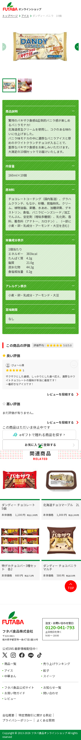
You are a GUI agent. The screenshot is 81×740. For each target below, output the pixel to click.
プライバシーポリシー (17, 720)
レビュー (10, 699)
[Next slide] (75, 47)
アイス (25, 15)
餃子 (46, 671)
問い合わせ (50, 693)
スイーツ (49, 676)
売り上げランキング (56, 664)
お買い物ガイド (14, 693)
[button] (9, 85)
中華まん (10, 676)
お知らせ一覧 (52, 688)
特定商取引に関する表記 (35, 715)
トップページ (10, 15)
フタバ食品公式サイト (19, 688)
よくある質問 (45, 720)
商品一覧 (10, 664)
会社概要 (8, 715)
